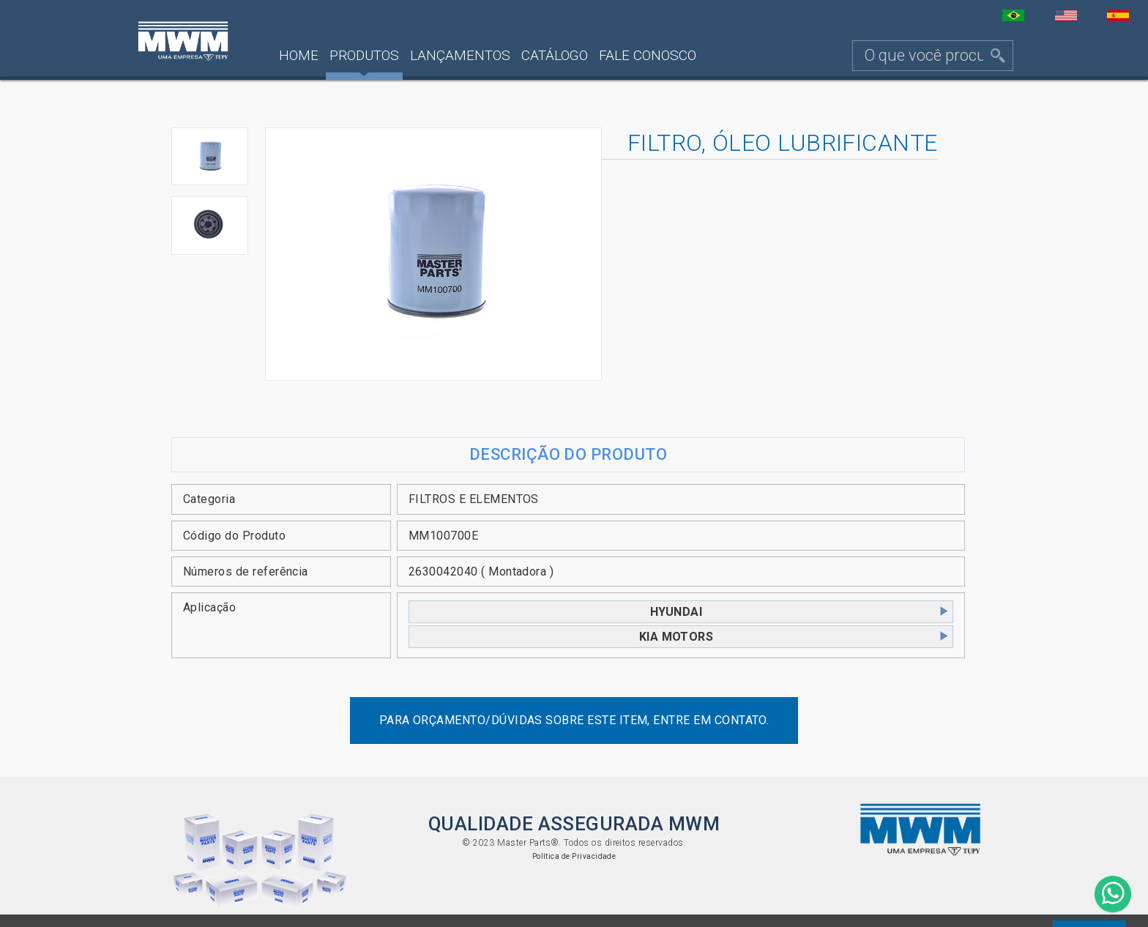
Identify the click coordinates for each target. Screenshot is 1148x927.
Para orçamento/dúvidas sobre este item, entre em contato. (574, 720)
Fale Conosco (647, 55)
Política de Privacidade (574, 856)
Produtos (364, 55)
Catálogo (554, 55)
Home (298, 55)
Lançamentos (460, 55)
